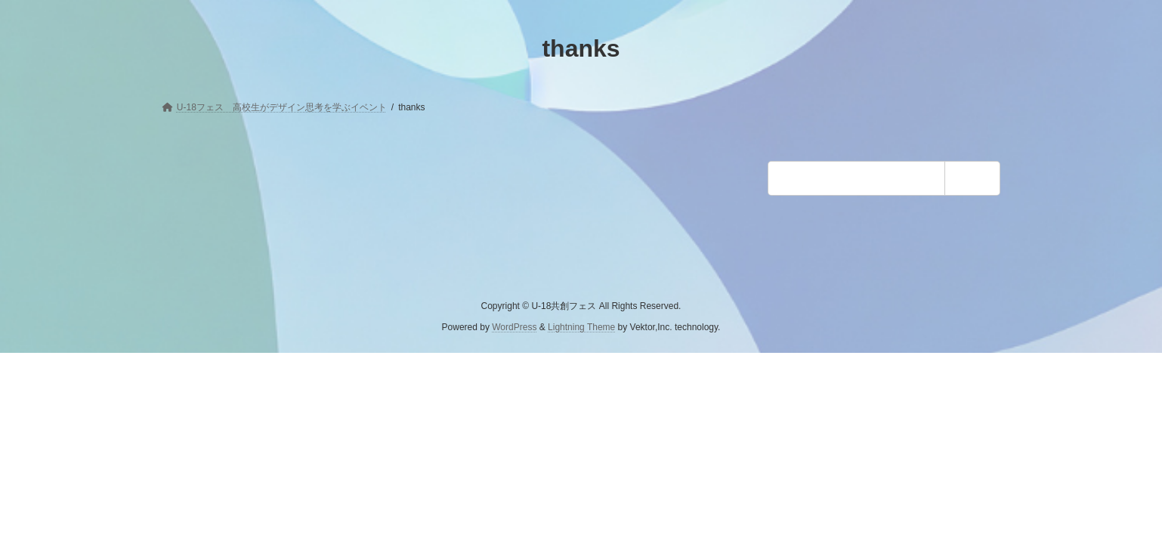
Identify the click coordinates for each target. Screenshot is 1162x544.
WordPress (514, 327)
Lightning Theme (581, 327)
